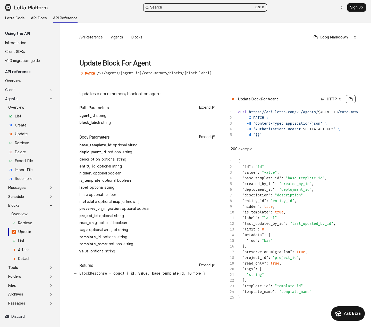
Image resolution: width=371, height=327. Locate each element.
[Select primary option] (330, 37)
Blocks (136, 37)
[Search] (205, 7)
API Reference (91, 37)
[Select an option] (338, 7)
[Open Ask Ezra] (348, 313)
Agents (117, 37)
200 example (241, 149)
